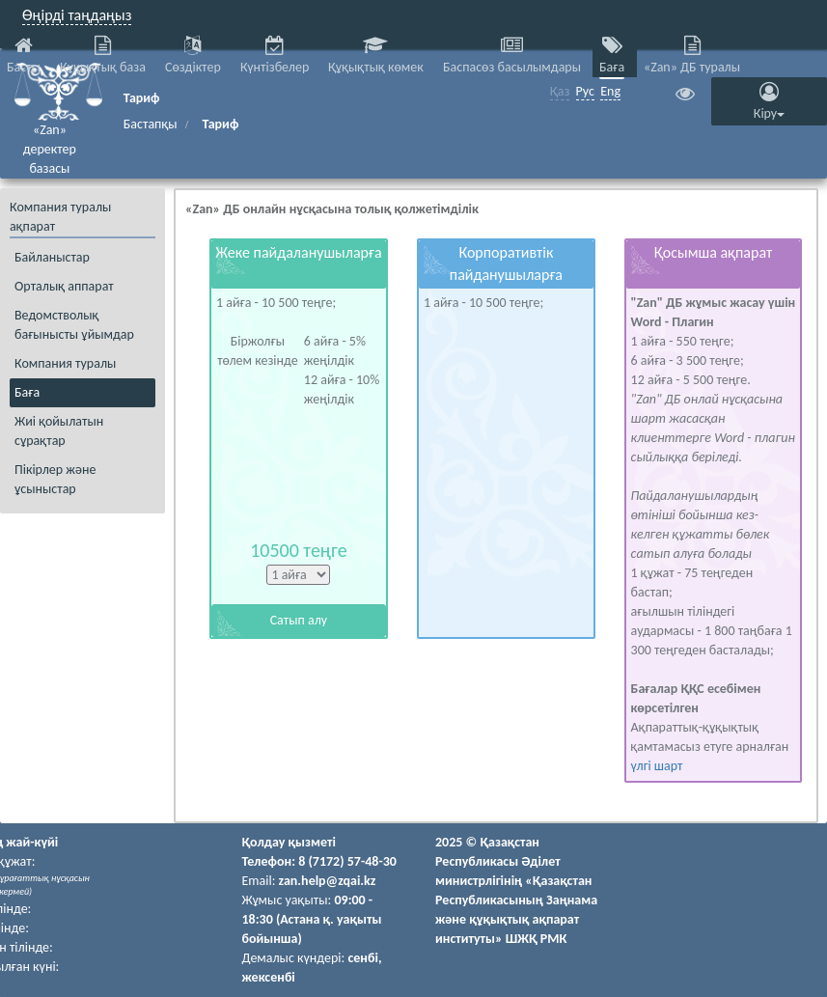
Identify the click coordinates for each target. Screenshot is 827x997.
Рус (585, 91)
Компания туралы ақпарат (60, 217)
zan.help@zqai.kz (327, 880)
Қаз (560, 91)
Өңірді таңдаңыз (76, 15)
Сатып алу (299, 620)
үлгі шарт (657, 766)
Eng (610, 91)
